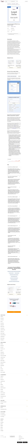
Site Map (2, 389)
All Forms (2, 368)
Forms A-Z (2, 370)
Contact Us (2, 386)
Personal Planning (3, 334)
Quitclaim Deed (10, 108)
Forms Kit (2, 397)
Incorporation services (3, 409)
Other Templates (3, 372)
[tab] (12, 76)
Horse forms (15, 108)
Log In (15, 125)
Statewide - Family (13, 26)
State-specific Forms (3, 396)
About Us (2, 377)
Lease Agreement (10, 104)
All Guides (2, 403)
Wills (1, 367)
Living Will (15, 104)
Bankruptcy (2, 318)
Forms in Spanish (3, 392)
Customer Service (14, 374)
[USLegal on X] (1, 437)
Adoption (2, 316)
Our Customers (14, 411)
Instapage (2, 430)
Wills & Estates (2, 338)
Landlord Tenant (3, 329)
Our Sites (14, 419)
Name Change (2, 333)
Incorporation (2, 328)
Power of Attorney (17, 107)
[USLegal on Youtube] (5, 437)
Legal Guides (14, 400)
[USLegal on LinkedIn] (3, 437)
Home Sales (2, 323)
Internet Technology (3, 355)
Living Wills (2, 358)
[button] (26, 1)
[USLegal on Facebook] (2, 437)
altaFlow (2, 427)
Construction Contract (11, 109)
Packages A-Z (2, 339)
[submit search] (17, 1)
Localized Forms (3, 394)
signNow (2, 425)
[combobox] (8, 1)
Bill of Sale (2, 347)
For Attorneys (2, 416)
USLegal (2, 420)
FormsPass (2, 422)
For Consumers (3, 413)
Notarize (2, 407)
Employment (2, 324)
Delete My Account (3, 387)
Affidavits (2, 343)
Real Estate (2, 363)
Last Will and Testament (11, 107)
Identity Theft (2, 326)
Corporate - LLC (3, 348)
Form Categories (14, 342)
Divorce (2, 321)
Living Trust (2, 331)
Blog (1, 382)
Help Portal (2, 379)
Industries (2, 391)
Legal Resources (3, 381)
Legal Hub (2, 376)
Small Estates (2, 365)
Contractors (2, 319)
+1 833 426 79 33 (12, 436)
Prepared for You (14, 406)
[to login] (25, 1)
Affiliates (2, 384)
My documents (14, 128)
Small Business (2, 336)
